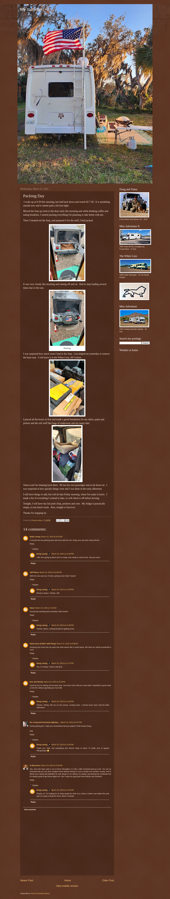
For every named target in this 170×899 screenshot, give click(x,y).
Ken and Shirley (36, 682)
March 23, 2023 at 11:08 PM (63, 589)
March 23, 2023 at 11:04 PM (63, 745)
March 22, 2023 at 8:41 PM (51, 537)
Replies (35, 549)
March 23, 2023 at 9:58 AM (67, 644)
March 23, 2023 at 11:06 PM (63, 701)
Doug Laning (42, 554)
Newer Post (26, 880)
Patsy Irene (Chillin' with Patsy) (43, 644)
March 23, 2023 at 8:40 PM (51, 765)
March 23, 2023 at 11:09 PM (63, 554)
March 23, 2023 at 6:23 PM (54, 682)
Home (67, 880)
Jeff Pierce (34, 572)
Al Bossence (35, 765)
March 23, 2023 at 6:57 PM (71, 722)
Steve (32, 608)
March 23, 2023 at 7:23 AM (45, 608)
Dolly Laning (35, 537)
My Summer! (32, 9)
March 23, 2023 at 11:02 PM (63, 790)
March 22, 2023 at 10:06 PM (51, 572)
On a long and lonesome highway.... (45, 722)
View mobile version (67, 886)
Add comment (30, 809)
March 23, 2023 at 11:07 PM (63, 663)
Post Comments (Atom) (40, 893)
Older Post (108, 880)
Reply (32, 544)
